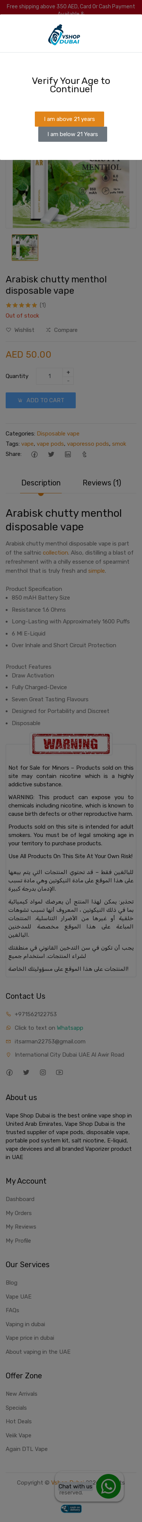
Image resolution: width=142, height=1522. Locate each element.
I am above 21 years (69, 119)
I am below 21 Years (72, 134)
